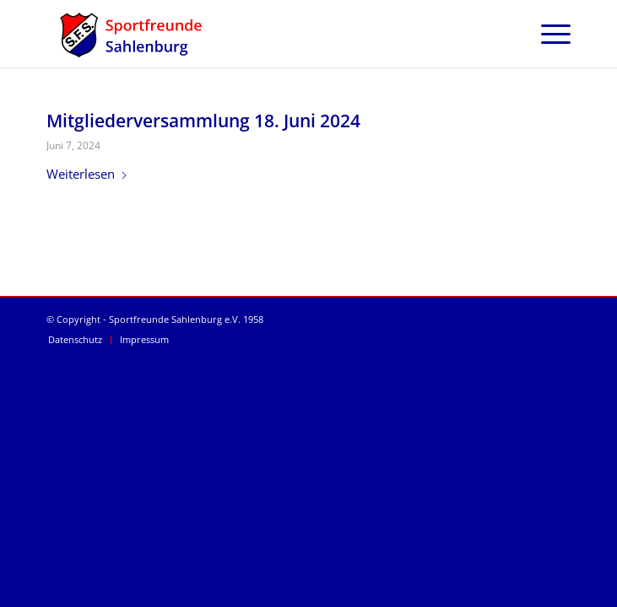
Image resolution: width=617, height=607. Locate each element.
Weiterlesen (87, 173)
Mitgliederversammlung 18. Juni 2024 (203, 120)
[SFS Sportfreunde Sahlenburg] (256, 33)
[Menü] (547, 33)
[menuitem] (547, 33)
